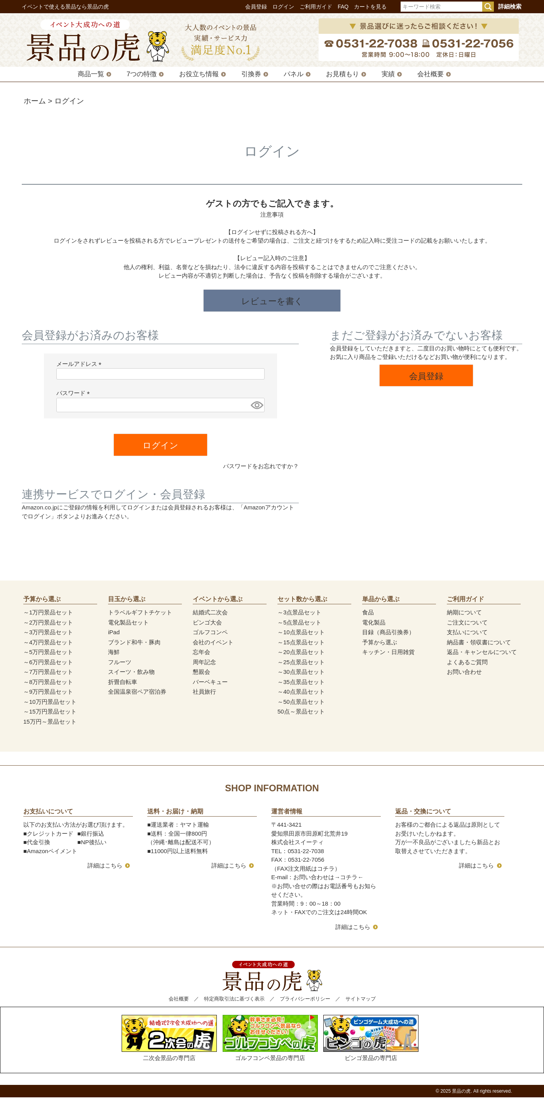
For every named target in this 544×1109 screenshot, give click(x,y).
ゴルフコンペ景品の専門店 (270, 1038)
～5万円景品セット (48, 652)
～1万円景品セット (48, 612)
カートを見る (370, 6)
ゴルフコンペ (210, 632)
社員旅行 (204, 691)
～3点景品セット (299, 612)
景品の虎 (461, 1091)
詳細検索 (509, 6)
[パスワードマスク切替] (256, 405)
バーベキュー (210, 682)
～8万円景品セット (48, 682)
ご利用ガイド (316, 6)
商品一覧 (91, 74)
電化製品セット (128, 622)
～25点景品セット (301, 662)
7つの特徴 (142, 74)
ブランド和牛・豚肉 (134, 642)
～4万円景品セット (48, 642)
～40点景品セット (301, 691)
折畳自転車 (122, 682)
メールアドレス (80, 363)
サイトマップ (360, 999)
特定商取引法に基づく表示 (234, 999)
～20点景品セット (301, 652)
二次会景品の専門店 (169, 1038)
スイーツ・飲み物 (131, 671)
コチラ (348, 877)
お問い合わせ (464, 671)
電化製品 (373, 622)
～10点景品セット (301, 632)
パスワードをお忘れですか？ (261, 466)
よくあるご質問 (467, 662)
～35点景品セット (301, 682)
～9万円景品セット (48, 691)
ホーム (35, 101)
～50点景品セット (301, 701)
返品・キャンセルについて (482, 652)
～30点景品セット (301, 671)
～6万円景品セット (48, 662)
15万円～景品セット (50, 721)
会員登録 (256, 6)
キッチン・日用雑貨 (388, 652)
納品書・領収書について (479, 642)
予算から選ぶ (379, 642)
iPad (114, 632)
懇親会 (201, 671)
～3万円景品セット (48, 632)
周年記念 (204, 662)
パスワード (74, 393)
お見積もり (342, 74)
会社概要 (430, 74)
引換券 (251, 74)
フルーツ (119, 662)
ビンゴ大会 (207, 622)
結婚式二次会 (210, 612)
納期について (464, 612)
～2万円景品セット (48, 622)
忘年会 (201, 652)
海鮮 (114, 652)
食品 (368, 612)
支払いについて (467, 632)
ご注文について (467, 622)
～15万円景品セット (50, 711)
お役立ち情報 (199, 74)
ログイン (283, 6)
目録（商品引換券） (388, 632)
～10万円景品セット (50, 701)
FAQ (343, 6)
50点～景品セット (301, 711)
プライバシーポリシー (305, 999)
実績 (388, 74)
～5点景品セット (299, 622)
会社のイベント (213, 642)
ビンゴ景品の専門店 (370, 1038)
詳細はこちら (104, 865)
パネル (293, 74)
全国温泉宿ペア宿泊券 (137, 691)
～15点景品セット (301, 642)
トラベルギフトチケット (140, 612)
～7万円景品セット (48, 671)
